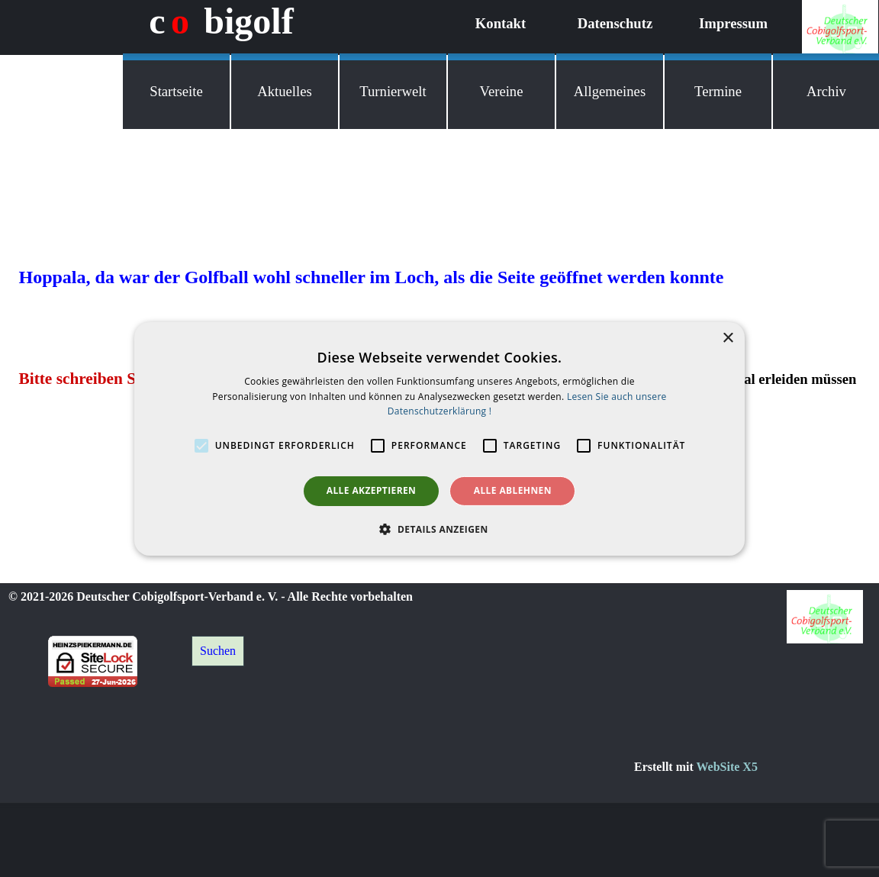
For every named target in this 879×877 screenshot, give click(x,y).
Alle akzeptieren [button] (372, 490)
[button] (439, 529)
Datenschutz (615, 23)
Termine (718, 91)
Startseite (176, 91)
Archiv (826, 91)
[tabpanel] (756, 767)
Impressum (733, 23)
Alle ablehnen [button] (513, 490)
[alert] (439, 438)
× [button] (727, 337)
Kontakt (500, 23)
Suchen (218, 650)
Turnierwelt (392, 91)
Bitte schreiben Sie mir (98, 378)
